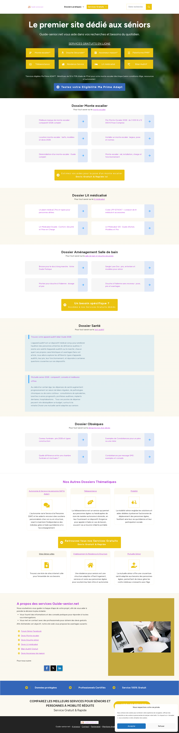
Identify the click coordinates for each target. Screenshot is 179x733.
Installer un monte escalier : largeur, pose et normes (122, 138)
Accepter (131, 726)
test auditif (99, 329)
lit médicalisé (99, 199)
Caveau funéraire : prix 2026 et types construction (55, 439)
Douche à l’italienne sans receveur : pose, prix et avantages (123, 284)
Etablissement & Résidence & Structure (90, 554)
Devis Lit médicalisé (29, 644)
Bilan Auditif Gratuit (29, 649)
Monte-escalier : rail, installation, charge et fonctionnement (123, 155)
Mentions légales (109, 726)
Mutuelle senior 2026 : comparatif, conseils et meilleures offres (55, 379)
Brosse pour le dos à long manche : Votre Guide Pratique (56, 267)
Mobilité (134, 491)
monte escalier (99, 109)
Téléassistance (90, 491)
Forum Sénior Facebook (31, 631)
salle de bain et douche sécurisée (99, 256)
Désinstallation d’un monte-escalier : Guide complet (57, 155)
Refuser (161, 726)
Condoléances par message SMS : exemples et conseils (119, 456)
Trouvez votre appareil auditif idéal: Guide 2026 (51, 337)
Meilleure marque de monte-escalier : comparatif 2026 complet (54, 121)
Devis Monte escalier (30, 635)
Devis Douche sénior (30, 640)
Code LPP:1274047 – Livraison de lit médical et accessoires (121, 211)
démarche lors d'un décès (99, 428)
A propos (76, 726)
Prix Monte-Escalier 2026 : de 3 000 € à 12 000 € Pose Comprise (123, 121)
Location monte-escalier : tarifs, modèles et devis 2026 (56, 138)
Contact (85, 726)
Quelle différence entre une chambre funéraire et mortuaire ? (55, 456)
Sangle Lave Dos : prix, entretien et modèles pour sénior (120, 267)
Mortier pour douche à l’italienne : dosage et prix (56, 284)
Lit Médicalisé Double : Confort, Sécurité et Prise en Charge (56, 228)
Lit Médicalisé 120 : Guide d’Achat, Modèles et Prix (120, 228)
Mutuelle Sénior (134, 554)
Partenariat (95, 726)
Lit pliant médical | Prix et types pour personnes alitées (54, 211)
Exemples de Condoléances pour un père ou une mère (123, 439)
